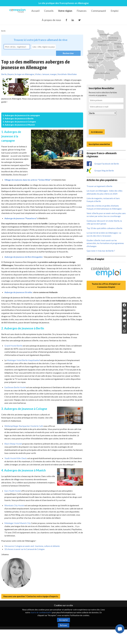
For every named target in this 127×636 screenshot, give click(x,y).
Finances (81, 10)
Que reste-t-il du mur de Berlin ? (101, 250)
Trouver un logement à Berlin (99, 186)
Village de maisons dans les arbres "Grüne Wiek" (27, 179)
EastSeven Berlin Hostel (15, 387)
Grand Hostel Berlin (13, 345)
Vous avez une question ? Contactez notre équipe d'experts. (30, 596)
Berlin (3, 31)
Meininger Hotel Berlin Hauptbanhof (23, 360)
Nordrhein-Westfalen (67, 74)
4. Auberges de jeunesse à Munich (19, 124)
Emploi (114, 10)
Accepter (63, 620)
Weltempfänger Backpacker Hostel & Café (23, 426)
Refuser (63, 625)
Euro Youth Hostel (12, 491)
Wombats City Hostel (14, 505)
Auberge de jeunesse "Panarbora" (20, 218)
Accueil (35, 10)
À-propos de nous (51, 19)
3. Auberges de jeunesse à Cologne (19, 121)
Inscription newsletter (99, 144)
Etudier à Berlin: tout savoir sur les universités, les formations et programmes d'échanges (105, 243)
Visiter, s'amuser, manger (46, 74)
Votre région (65, 10)
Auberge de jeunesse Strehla (18, 292)
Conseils (49, 10)
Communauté (98, 10)
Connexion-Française (18, 11)
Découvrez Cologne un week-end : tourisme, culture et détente (32, 546)
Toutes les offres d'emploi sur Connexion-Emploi (106, 285)
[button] (119, 628)
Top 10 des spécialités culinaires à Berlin (104, 228)
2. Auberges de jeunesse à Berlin (18, 118)
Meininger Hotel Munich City (17, 523)
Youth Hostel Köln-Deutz (15, 458)
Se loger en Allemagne (24, 74)
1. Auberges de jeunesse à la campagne (21, 115)
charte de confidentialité (41, 612)
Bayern (10, 74)
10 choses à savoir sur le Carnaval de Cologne (24, 549)
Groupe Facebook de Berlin (106, 163)
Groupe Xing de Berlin (104, 170)
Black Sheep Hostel (13, 443)
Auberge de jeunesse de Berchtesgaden (23, 257)
